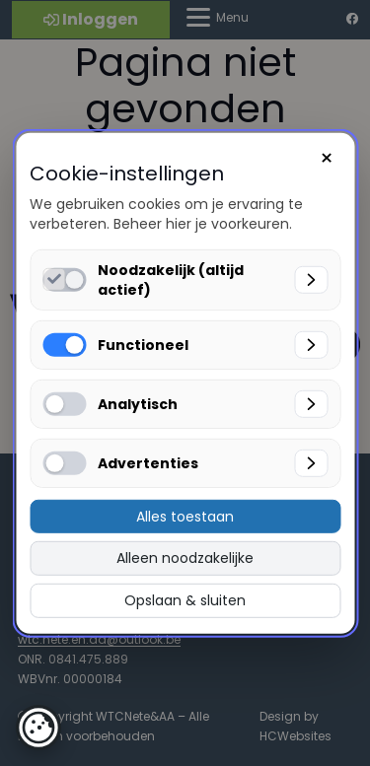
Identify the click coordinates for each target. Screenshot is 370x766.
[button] (38, 727)
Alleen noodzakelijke (185, 558)
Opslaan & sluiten (185, 600)
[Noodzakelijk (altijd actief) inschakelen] (53, 278)
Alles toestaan (185, 515)
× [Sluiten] (326, 157)
